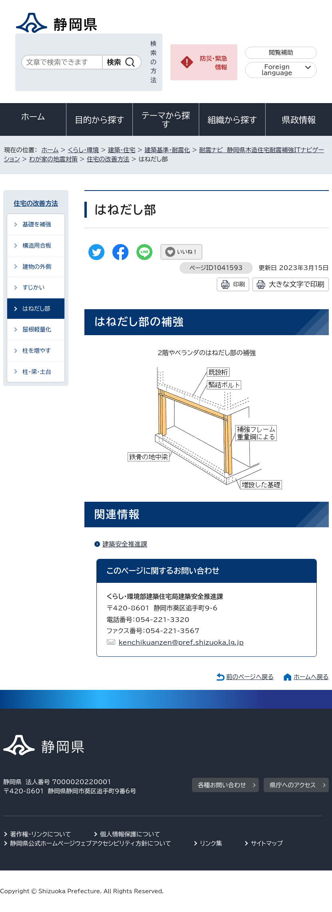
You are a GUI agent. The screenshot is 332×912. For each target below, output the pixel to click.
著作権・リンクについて (40, 834)
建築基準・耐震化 (167, 150)
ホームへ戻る (311, 677)
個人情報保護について (130, 834)
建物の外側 (36, 267)
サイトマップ (267, 843)
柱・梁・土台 (36, 372)
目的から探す (99, 119)
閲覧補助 (281, 53)
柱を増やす (36, 351)
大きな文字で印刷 (296, 284)
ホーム (33, 116)
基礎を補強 (36, 224)
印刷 (239, 284)
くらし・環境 (83, 150)
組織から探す (232, 119)
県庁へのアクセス (293, 785)
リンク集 (211, 843)
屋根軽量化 (36, 329)
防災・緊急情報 (213, 63)
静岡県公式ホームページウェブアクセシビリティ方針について (90, 843)
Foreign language (277, 70)
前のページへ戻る (250, 677)
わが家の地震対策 (53, 159)
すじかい (33, 287)
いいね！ (187, 251)
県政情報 (299, 119)
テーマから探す (166, 120)
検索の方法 (153, 62)
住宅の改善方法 (108, 159)
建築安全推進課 (124, 544)
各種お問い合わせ (222, 785)
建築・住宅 (121, 150)
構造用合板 (36, 245)
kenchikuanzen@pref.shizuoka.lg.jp (181, 642)
